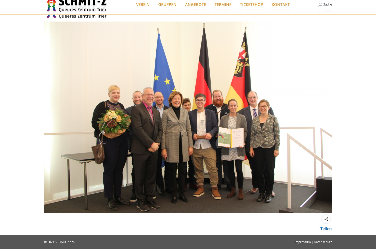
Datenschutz (323, 242)
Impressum (302, 242)
